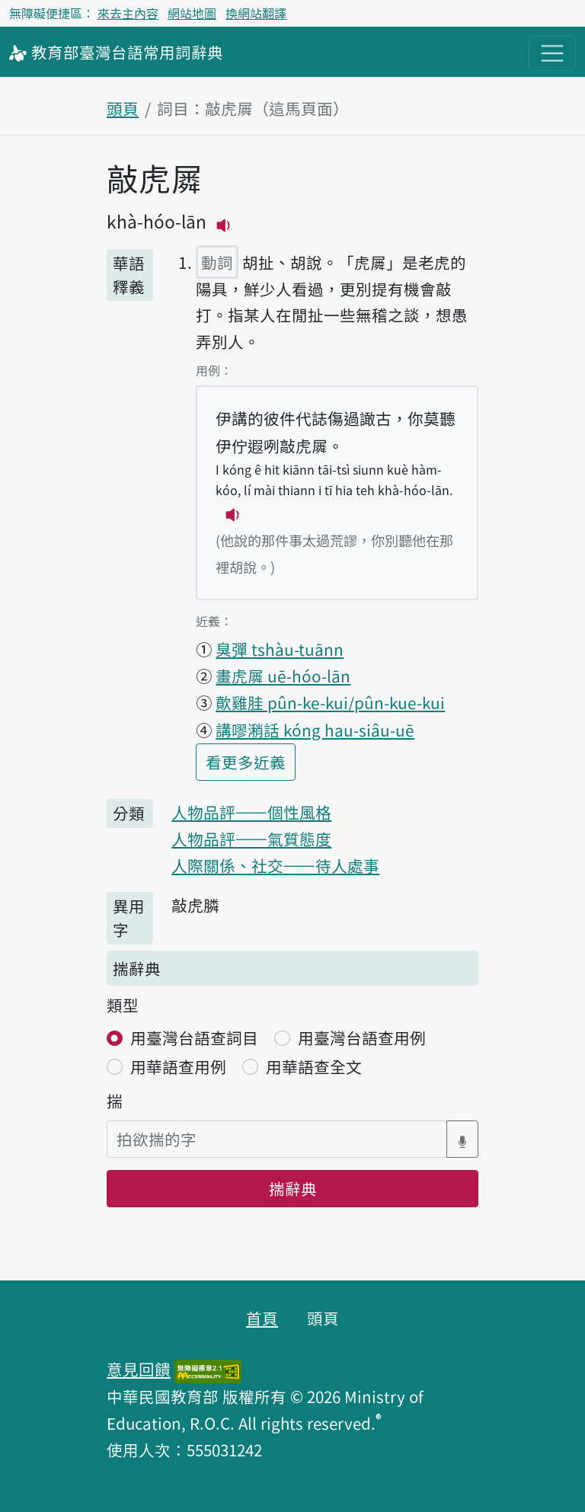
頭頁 (123, 108)
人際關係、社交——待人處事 (275, 865)
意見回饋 (139, 1368)
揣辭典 (293, 1188)
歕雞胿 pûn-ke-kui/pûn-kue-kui (330, 702)
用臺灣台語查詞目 (194, 1037)
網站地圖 (192, 13)
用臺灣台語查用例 (362, 1037)
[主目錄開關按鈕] (552, 53)
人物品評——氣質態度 (251, 838)
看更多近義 (251, 760)
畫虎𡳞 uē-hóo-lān (283, 675)
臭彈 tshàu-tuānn (280, 649)
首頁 (262, 1317)
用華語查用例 (178, 1066)
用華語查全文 (314, 1066)
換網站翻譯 (255, 13)
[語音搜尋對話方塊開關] (462, 1139)
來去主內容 (128, 13)
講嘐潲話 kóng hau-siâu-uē (315, 729)
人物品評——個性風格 (251, 812)
